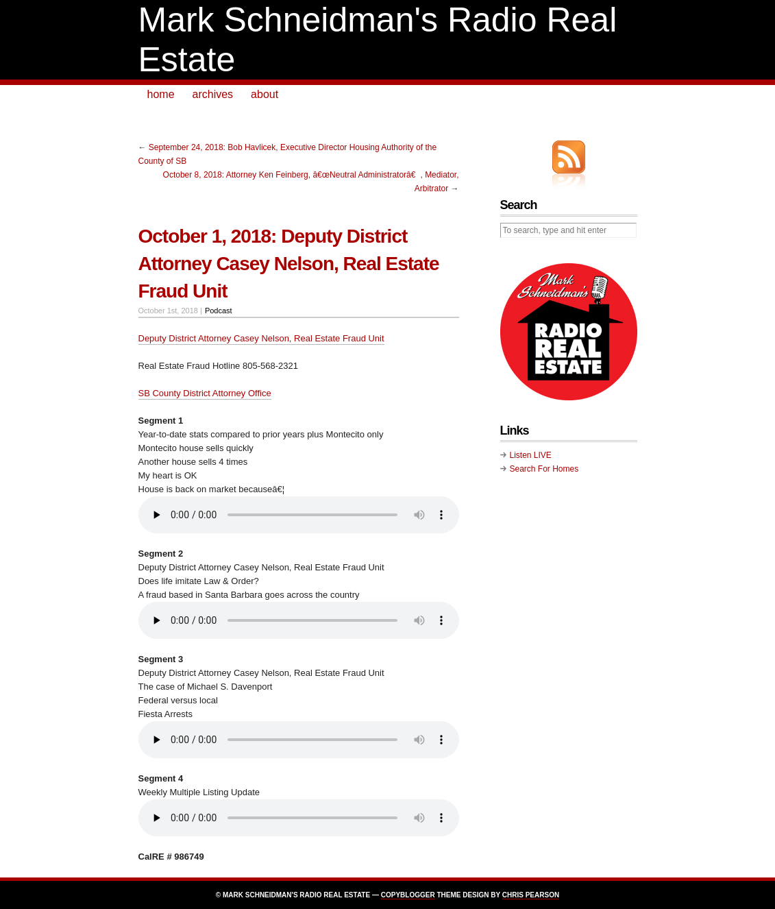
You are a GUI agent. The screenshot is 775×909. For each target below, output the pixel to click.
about (264, 94)
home (161, 94)
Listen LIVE (531, 455)
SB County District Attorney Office (204, 393)
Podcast (218, 310)
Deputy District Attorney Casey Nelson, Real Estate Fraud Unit (261, 338)
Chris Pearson (530, 895)
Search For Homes (544, 469)
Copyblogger (408, 895)
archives (213, 94)
